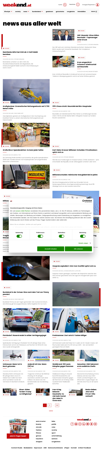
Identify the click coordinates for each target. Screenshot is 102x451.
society (18, 11)
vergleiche (71, 11)
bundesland (37, 12)
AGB (45, 448)
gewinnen (49, 11)
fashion (38, 430)
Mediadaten (28, 448)
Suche (62, 4)
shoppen (39, 442)
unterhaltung (56, 436)
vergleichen (56, 442)
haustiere (39, 439)
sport (54, 433)
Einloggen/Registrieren (90, 4)
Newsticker (74, 4)
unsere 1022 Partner (23, 211)
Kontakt (74, 448)
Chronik (7, 48)
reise (53, 427)
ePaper (66, 448)
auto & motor (41, 421)
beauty (38, 424)
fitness (38, 433)
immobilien (82, 11)
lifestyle (8, 12)
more (94, 11)
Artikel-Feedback (84, 448)
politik (54, 424)
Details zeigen (83, 243)
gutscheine (60, 11)
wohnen (54, 439)
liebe (53, 421)
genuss (38, 436)
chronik (38, 427)
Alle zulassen (78, 249)
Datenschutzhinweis (55, 448)
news (26, 12)
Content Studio (16, 448)
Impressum (38, 448)
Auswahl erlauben (51, 249)
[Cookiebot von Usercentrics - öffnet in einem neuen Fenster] (83, 201)
